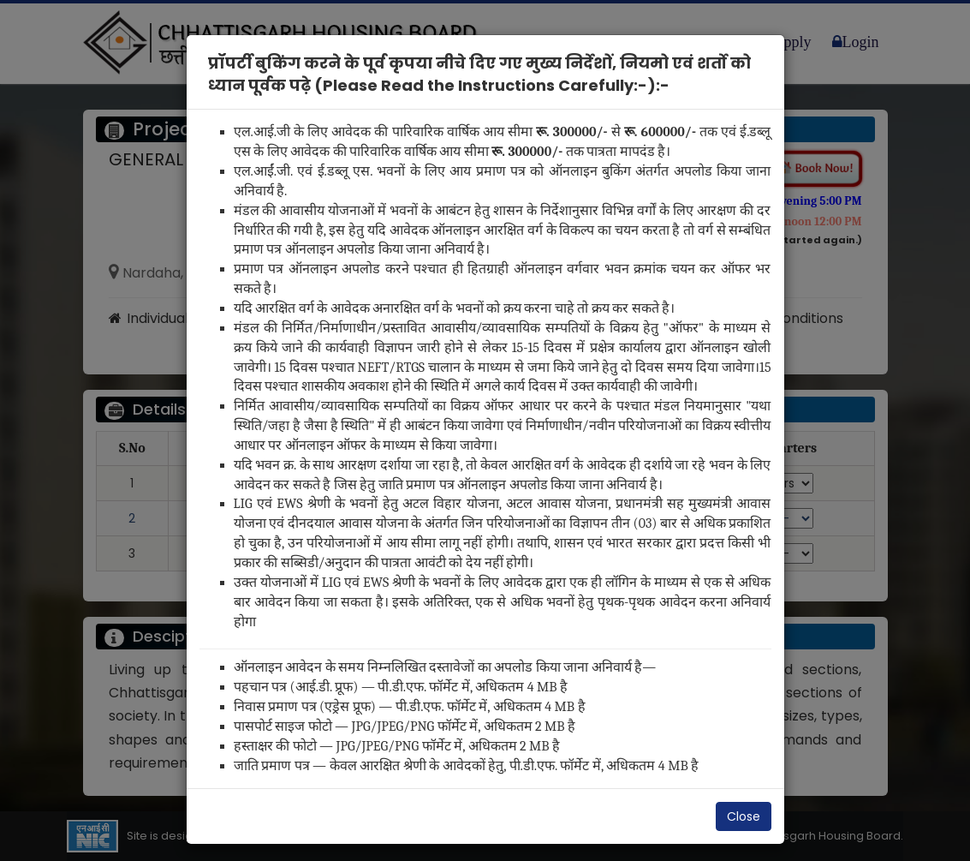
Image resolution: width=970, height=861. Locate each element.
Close (743, 816)
